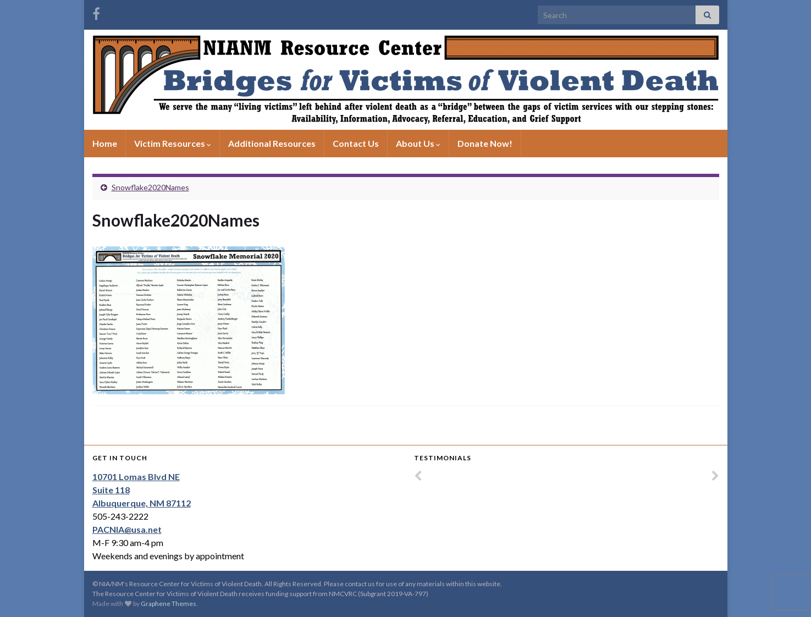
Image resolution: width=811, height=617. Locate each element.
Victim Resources (172, 143)
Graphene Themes (168, 603)
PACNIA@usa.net (127, 529)
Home (104, 143)
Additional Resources (272, 143)
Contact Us (356, 143)
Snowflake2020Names (150, 187)
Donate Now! (484, 143)
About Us (418, 143)
